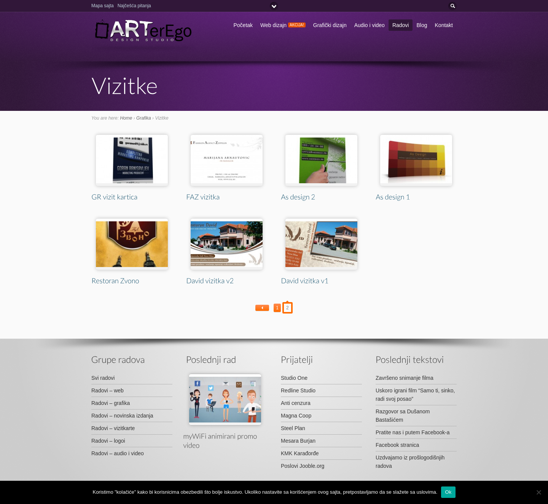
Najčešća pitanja (134, 5)
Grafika (143, 118)
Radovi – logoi (108, 441)
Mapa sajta (102, 5)
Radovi (400, 25)
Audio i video (369, 25)
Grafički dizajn (330, 25)
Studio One (294, 378)
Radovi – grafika (110, 403)
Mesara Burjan (298, 441)
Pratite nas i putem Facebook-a (413, 432)
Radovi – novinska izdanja (122, 416)
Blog (421, 25)
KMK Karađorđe (300, 453)
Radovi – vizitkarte (113, 428)
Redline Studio (298, 390)
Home (126, 118)
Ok (448, 492)
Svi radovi (103, 378)
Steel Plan (293, 428)
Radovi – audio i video (117, 453)
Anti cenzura (296, 403)
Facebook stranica (397, 445)
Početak (243, 25)
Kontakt (444, 25)
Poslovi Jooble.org (302, 466)
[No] (538, 492)
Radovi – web (107, 390)
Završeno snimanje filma (404, 378)
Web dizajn (283, 25)
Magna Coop (296, 416)
